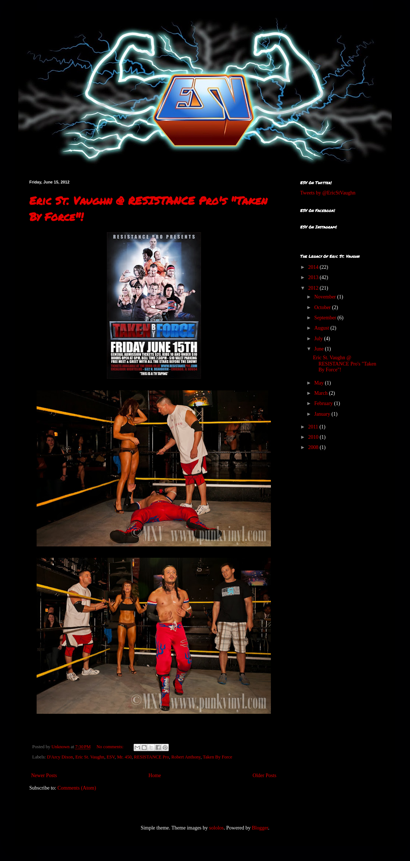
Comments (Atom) (76, 788)
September (325, 317)
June (319, 349)
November (325, 297)
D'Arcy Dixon (60, 757)
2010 (314, 437)
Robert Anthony (186, 757)
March (321, 393)
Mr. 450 (124, 757)
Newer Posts (44, 775)
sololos (216, 828)
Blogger (260, 828)
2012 (314, 288)
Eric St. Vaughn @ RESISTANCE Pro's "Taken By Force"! (344, 364)
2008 (314, 447)
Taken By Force (217, 757)
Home (155, 775)
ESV (111, 757)
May (319, 383)
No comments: (111, 746)
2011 (314, 427)
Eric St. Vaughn (89, 757)
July (319, 338)
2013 (314, 277)
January (322, 414)
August (322, 328)
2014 (314, 267)
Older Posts (264, 775)
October (323, 307)
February (324, 403)
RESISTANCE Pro (151, 757)
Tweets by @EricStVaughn (327, 193)
